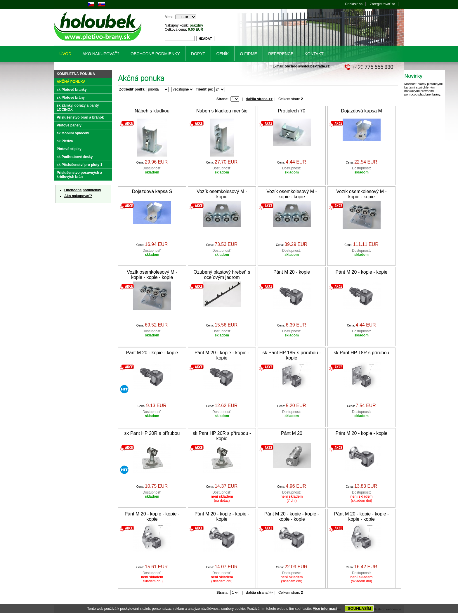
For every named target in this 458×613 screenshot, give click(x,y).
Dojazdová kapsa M (361, 110)
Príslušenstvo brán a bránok (80, 117)
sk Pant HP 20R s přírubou (152, 433)
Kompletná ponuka (76, 74)
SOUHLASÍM (359, 608)
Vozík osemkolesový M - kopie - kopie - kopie (152, 275)
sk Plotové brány (71, 97)
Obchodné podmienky (82, 190)
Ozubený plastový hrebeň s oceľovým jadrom (222, 275)
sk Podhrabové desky (75, 157)
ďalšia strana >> (259, 99)
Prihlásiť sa (354, 4)
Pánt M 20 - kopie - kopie (362, 272)
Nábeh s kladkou (152, 110)
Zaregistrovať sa (382, 4)
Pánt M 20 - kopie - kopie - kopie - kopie (291, 516)
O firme (248, 53)
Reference (280, 53)
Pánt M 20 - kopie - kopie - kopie (222, 355)
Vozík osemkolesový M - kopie (222, 194)
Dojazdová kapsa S (152, 191)
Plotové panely (69, 125)
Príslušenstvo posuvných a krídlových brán (79, 175)
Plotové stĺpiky (69, 149)
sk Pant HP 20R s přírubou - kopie (222, 436)
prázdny (196, 25)
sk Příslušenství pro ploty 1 (79, 165)
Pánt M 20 (291, 433)
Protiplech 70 (291, 110)
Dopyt (198, 53)
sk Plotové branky (72, 90)
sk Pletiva (65, 141)
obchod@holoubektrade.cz (307, 66)
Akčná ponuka (71, 82)
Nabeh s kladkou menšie (221, 110)
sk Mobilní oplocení (73, 133)
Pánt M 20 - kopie (291, 272)
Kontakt (314, 53)
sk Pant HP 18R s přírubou (361, 352)
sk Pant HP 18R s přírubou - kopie (292, 355)
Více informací (325, 609)
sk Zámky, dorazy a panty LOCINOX (78, 107)
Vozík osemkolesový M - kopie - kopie (291, 194)
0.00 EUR (195, 29)
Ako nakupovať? (78, 196)
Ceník (222, 53)
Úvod (65, 53)
